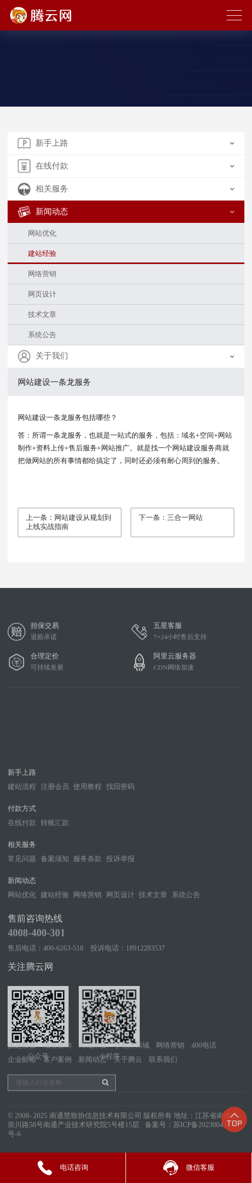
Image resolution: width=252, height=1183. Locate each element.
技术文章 (42, 314)
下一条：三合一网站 (171, 517)
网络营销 (42, 274)
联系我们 (163, 1074)
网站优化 (42, 233)
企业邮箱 (22, 1074)
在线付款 (22, 881)
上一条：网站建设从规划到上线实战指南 (68, 522)
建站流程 (22, 845)
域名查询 (57, 1060)
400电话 (204, 1060)
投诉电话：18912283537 (127, 1007)
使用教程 (87, 845)
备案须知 (55, 918)
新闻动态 (92, 1074)
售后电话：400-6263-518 (45, 1007)
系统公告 (42, 335)
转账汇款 (55, 881)
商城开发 (92, 1060)
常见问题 (22, 918)
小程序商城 (131, 1060)
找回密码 (120, 845)
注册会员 (55, 845)
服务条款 (87, 918)
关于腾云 (128, 1074)
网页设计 (42, 294)
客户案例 (57, 1074)
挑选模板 (22, 1060)
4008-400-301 (36, 991)
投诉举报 (120, 918)
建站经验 (42, 253)
